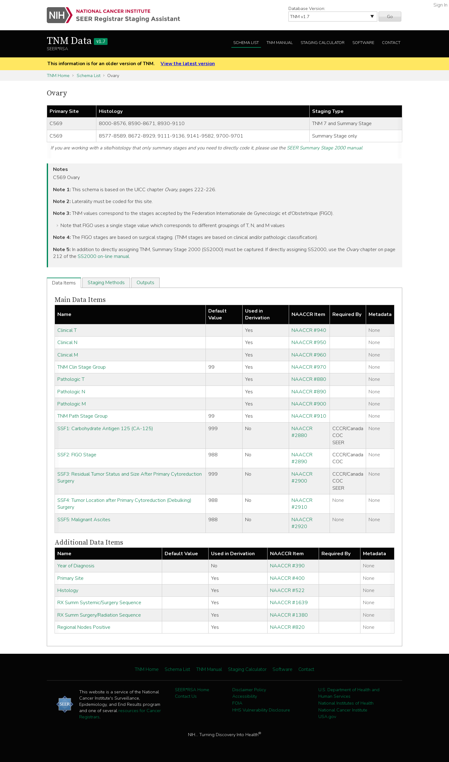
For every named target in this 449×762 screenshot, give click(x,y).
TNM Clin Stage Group (81, 367)
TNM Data (77, 41)
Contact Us (186, 696)
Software (363, 43)
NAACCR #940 (309, 330)
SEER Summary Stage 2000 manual (324, 148)
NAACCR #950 (309, 342)
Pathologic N (71, 391)
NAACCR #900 (309, 403)
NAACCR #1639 (289, 602)
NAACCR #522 (287, 590)
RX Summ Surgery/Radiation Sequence (99, 615)
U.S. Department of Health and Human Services (348, 693)
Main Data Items (80, 300)
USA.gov (327, 716)
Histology (67, 590)
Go (390, 16)
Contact (391, 43)
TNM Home (58, 75)
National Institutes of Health (346, 703)
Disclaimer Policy (249, 690)
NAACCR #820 (287, 627)
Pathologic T (70, 379)
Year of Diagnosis (75, 565)
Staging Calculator (323, 43)
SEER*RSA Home (192, 690)
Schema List (246, 43)
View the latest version (188, 64)
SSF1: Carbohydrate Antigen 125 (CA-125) (105, 428)
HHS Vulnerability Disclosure (261, 710)
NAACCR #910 (309, 416)
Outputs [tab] (145, 282)
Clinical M (67, 355)
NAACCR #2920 (302, 523)
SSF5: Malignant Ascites (83, 519)
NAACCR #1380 (289, 615)
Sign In (440, 5)
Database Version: (306, 8)
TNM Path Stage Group (82, 416)
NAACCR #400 (287, 578)
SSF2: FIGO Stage (76, 454)
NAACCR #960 (309, 355)
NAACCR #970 (309, 367)
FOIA (237, 703)
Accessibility (244, 696)
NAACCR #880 (309, 379)
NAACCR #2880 (302, 432)
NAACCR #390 (287, 565)
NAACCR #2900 (302, 477)
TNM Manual (280, 43)
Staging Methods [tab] (106, 282)
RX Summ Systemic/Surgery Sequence (99, 602)
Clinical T (67, 330)
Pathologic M (71, 403)
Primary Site (70, 578)
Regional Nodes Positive (83, 627)
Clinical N (67, 342)
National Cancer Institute (342, 710)
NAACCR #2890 (302, 458)
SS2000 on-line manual (103, 256)
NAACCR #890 (309, 391)
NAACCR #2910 (302, 504)
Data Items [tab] (64, 282)
